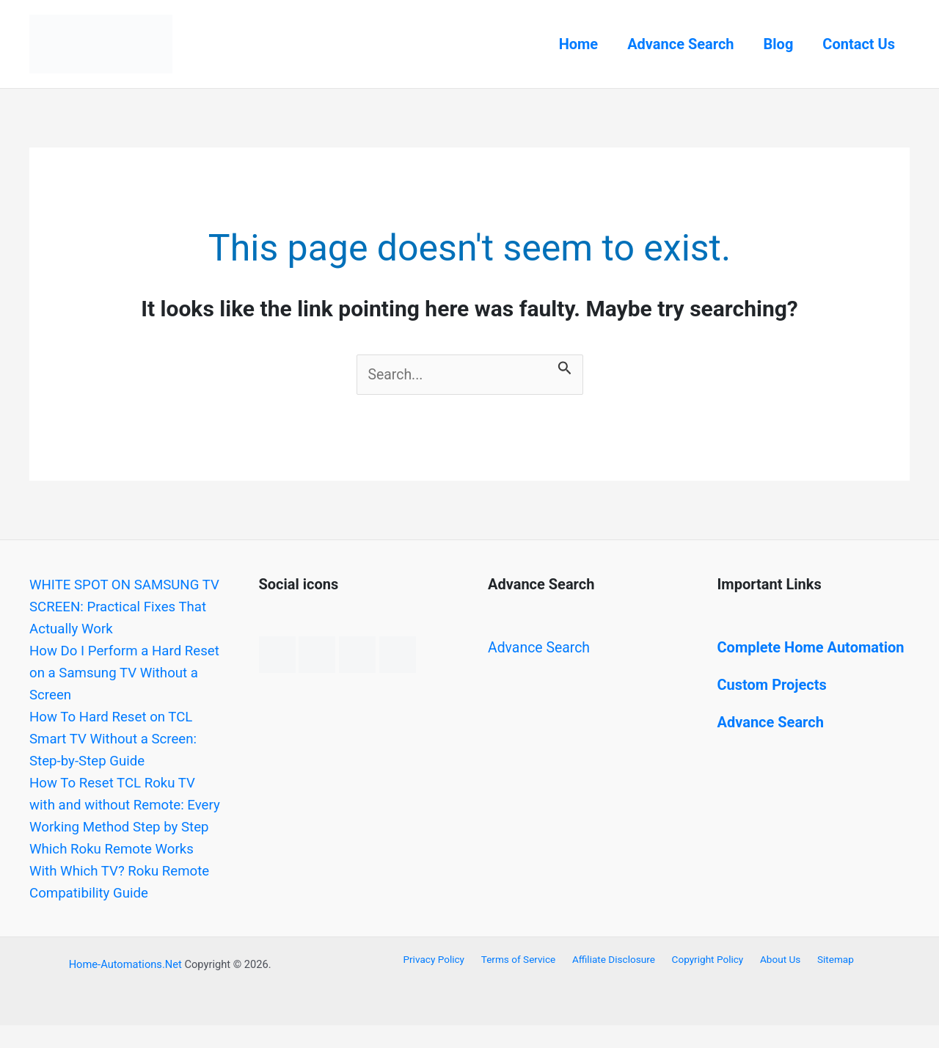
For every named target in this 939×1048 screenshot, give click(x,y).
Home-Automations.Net (125, 987)
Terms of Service (525, 982)
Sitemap (825, 982)
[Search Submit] (567, 365)
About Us (774, 982)
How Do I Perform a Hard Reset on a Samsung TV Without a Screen (110, 673)
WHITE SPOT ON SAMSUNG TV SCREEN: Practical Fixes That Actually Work (120, 607)
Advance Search (680, 44)
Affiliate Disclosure (617, 982)
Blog (779, 44)
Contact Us (858, 44)
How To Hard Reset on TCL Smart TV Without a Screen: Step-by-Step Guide (118, 739)
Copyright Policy (707, 982)
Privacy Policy (444, 982)
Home (579, 44)
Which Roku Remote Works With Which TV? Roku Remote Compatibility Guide (120, 893)
